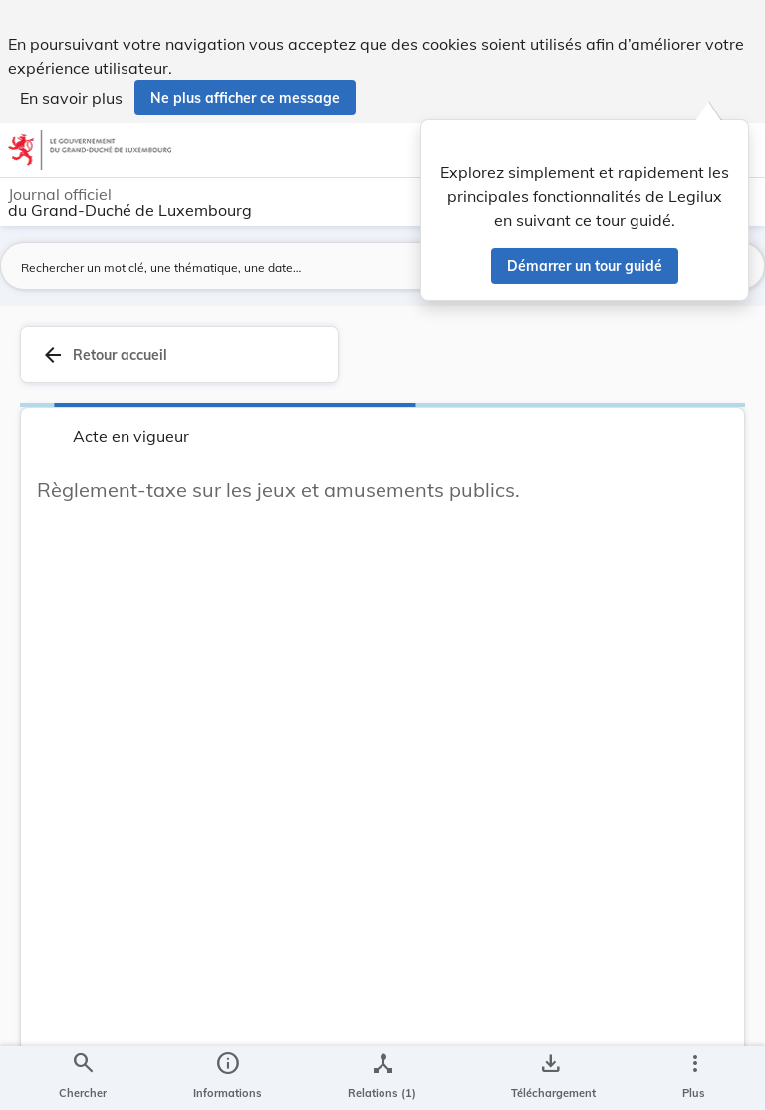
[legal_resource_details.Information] (227, 1078)
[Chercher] (83, 1078)
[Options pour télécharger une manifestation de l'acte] (549, 1078)
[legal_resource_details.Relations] (382, 1078)
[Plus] (694, 1078)
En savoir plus (71, 98)
